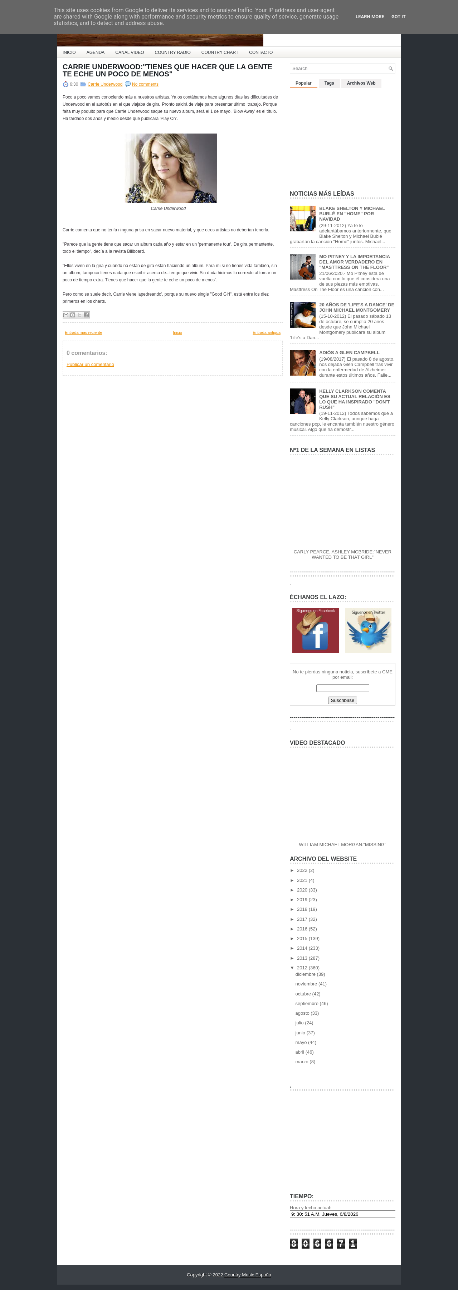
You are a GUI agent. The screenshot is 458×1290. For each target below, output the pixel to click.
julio (300, 1022)
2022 (303, 870)
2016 (303, 929)
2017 (303, 919)
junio (301, 1032)
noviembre (307, 984)
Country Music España (247, 1275)
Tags (329, 83)
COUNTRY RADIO (173, 52)
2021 (303, 880)
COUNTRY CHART (219, 52)
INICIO (69, 52)
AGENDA (96, 52)
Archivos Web (361, 83)
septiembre (308, 1003)
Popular (304, 83)
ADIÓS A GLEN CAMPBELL (349, 352)
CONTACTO (261, 52)
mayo (302, 1042)
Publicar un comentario (90, 364)
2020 (303, 890)
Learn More (370, 16)
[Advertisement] (343, 136)
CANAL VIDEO (129, 52)
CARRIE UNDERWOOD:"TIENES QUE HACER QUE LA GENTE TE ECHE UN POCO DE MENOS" (167, 70)
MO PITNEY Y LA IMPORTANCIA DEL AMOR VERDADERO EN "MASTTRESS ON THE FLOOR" (354, 262)
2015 (303, 938)
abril (301, 1052)
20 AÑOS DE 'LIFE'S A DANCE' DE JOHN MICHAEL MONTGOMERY (356, 307)
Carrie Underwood (105, 84)
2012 (303, 967)
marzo (303, 1061)
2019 (303, 899)
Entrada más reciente (83, 332)
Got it (398, 16)
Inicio (177, 332)
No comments (145, 84)
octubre (304, 994)
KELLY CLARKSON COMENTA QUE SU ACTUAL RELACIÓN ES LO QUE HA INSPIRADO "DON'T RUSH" (354, 399)
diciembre (306, 974)
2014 (303, 948)
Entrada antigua (267, 332)
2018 (303, 909)
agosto (303, 1013)
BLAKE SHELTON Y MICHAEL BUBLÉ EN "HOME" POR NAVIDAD (352, 214)
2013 (303, 958)
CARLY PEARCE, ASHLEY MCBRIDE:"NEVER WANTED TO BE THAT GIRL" (342, 554)
